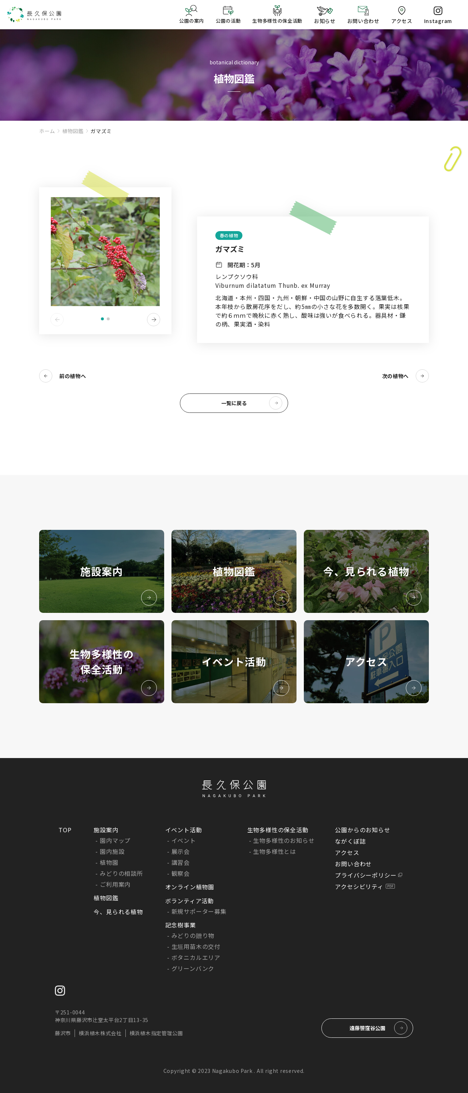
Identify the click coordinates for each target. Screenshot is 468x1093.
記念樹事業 (180, 924)
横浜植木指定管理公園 (156, 1033)
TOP (64, 829)
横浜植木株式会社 (100, 1033)
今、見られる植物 (118, 911)
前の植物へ (72, 376)
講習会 (180, 862)
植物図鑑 (73, 131)
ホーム (47, 131)
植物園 (109, 862)
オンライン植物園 (189, 886)
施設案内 (106, 829)
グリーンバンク (193, 968)
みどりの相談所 (121, 873)
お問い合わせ (353, 863)
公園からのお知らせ (362, 829)
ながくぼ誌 (350, 841)
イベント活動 (183, 829)
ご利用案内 (115, 884)
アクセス (347, 852)
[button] (102, 318)
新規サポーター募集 (199, 911)
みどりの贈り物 (193, 935)
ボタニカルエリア (195, 957)
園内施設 (112, 851)
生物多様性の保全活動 (278, 829)
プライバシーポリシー (365, 875)
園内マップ (115, 840)
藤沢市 (63, 1033)
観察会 (180, 873)
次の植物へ (395, 376)
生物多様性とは (274, 851)
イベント (183, 840)
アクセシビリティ (359, 886)
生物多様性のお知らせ (283, 840)
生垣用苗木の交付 (195, 946)
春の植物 (229, 235)
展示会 (180, 851)
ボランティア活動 (189, 900)
